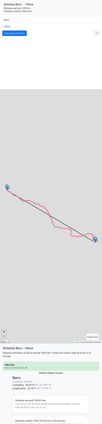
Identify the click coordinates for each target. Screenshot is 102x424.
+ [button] (4, 332)
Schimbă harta (92, 337)
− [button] (4, 336)
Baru (18, 4)
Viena (29, 4)
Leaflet (76, 342)
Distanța (9, 4)
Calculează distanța (14, 33)
